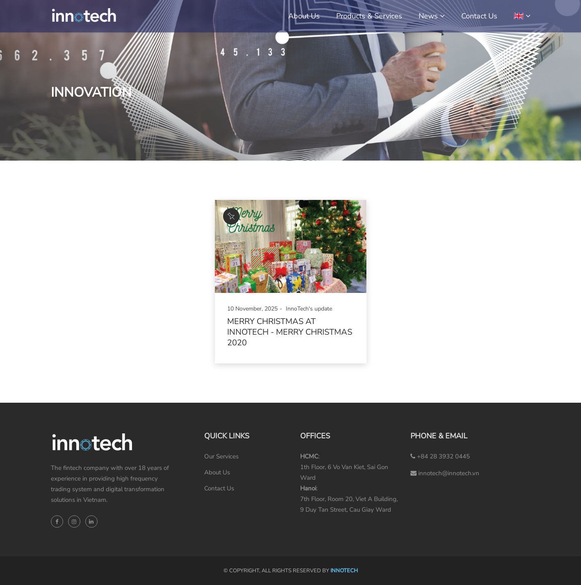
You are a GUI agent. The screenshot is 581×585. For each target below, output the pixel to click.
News (428, 16)
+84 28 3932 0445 (440, 456)
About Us (304, 16)
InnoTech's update (309, 309)
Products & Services (369, 16)
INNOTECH (344, 570)
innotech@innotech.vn (444, 473)
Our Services (221, 456)
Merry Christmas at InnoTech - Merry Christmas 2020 (289, 332)
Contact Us (479, 16)
